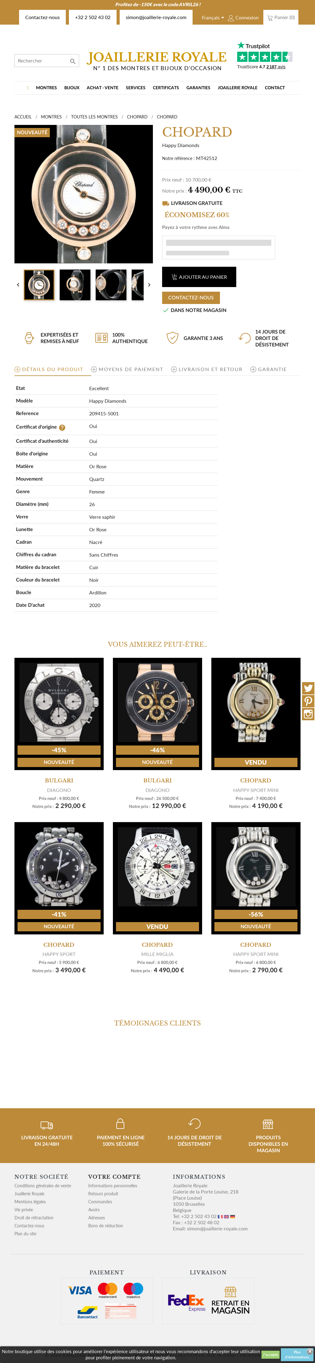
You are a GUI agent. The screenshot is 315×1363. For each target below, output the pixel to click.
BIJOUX (71, 88)
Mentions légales (30, 1201)
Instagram (308, 714)
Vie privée (23, 1209)
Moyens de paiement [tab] (131, 369)
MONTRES (46, 88)
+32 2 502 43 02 (92, 17)
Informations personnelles (112, 1185)
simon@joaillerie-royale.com (156, 17)
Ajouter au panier (199, 277)
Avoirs (94, 1209)
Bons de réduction (105, 1225)
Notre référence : (178, 158)
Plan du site (25, 1233)
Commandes (100, 1201)
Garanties (198, 88)
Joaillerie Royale (237, 88)
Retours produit (103, 1193)
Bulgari (59, 780)
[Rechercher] (46, 60)
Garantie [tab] (272, 369)
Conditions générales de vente (42, 1185)
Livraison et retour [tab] (211, 369)
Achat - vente (102, 88)
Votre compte (114, 1177)
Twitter (308, 688)
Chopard (256, 780)
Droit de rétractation (34, 1217)
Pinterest (308, 701)
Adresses (96, 1217)
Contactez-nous (42, 17)
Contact (275, 88)
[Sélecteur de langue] (214, 18)
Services (136, 88)
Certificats (166, 88)
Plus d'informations (297, 1354)
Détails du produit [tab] (52, 369)
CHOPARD (59, 945)
